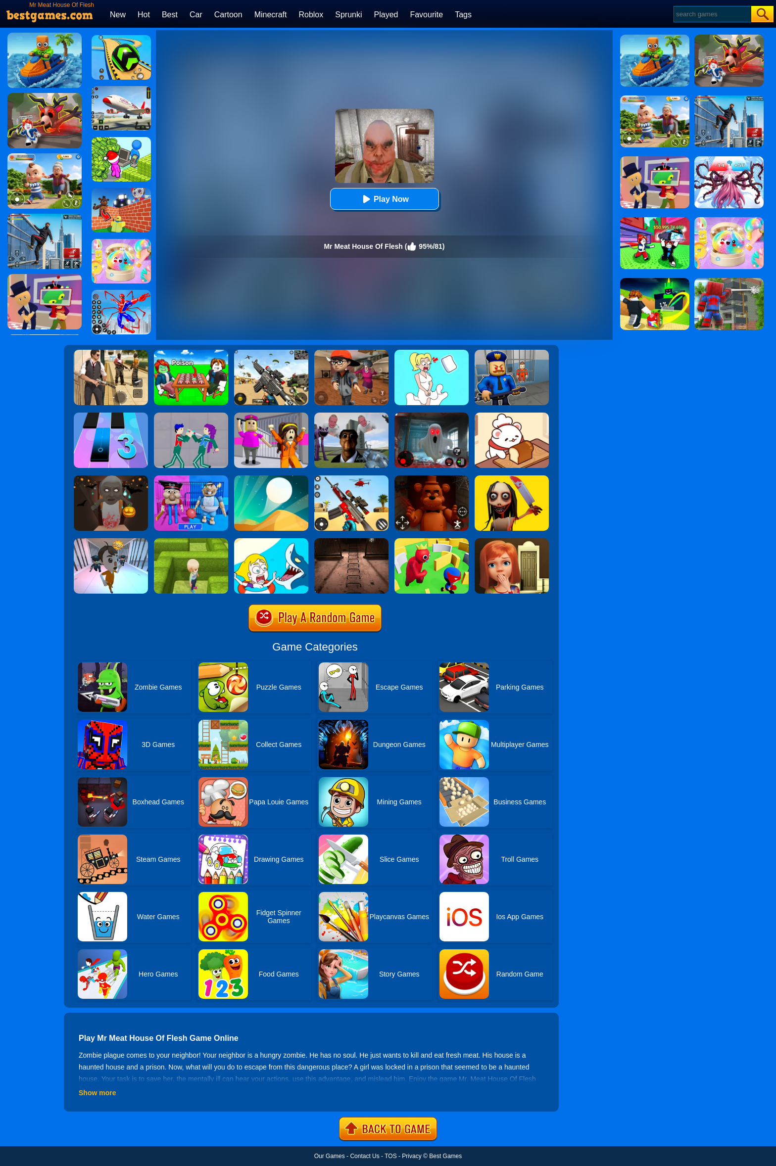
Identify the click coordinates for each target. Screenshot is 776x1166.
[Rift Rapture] (351, 478)
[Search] (712, 14)
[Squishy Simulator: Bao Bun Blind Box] (121, 242)
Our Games (329, 1156)
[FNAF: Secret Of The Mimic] (431, 478)
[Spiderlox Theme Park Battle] (121, 293)
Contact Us (364, 1156)
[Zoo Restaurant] (512, 416)
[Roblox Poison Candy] (191, 353)
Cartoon (228, 14)
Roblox (310, 14)
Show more (97, 1093)
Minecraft (270, 14)
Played (386, 14)
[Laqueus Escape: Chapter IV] (351, 541)
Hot (144, 14)
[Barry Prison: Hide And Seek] (512, 353)
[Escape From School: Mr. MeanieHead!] (191, 478)
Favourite (426, 14)
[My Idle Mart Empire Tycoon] (121, 140)
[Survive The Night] (431, 416)
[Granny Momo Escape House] (512, 478)
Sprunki (348, 14)
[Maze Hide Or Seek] (431, 541)
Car (196, 14)
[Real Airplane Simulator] (121, 89)
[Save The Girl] (271, 541)
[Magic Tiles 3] (111, 416)
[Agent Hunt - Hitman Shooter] (111, 353)
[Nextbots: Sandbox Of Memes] (351, 416)
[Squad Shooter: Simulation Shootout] (271, 353)
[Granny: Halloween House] (111, 478)
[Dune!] (271, 478)
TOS (390, 1156)
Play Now (384, 199)
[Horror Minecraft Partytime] (271, 416)
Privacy (411, 1156)
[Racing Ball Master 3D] (121, 38)
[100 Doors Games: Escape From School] (512, 541)
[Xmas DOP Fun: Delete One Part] (431, 353)
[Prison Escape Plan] (111, 541)
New (118, 14)
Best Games (445, 1156)
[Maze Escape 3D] (191, 541)
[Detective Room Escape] (351, 353)
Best (170, 14)
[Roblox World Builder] (121, 191)
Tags (463, 14)
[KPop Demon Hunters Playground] (191, 416)
